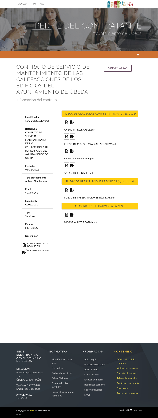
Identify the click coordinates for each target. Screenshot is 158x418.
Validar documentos (127, 368)
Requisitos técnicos (94, 384)
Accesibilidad (91, 369)
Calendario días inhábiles (60, 385)
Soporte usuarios (93, 389)
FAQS (87, 394)
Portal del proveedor (128, 393)
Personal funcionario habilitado (63, 393)
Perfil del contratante (128, 383)
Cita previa (122, 388)
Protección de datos (94, 364)
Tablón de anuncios (127, 378)
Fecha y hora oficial (62, 373)
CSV (42, 3)
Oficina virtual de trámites (126, 361)
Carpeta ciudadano (127, 373)
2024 (31, 410)
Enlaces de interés (93, 379)
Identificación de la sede (62, 361)
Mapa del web (91, 374)
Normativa (57, 368)
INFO (33, 3)
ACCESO (22, 3)
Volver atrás (117, 68)
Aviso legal (90, 359)
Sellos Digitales (60, 378)
